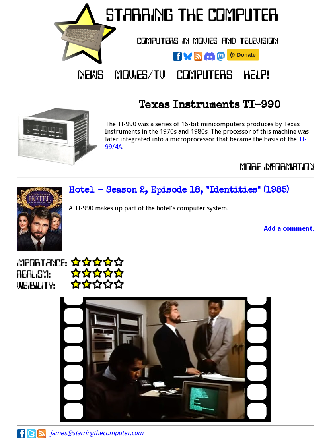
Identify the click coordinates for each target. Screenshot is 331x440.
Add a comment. (289, 228)
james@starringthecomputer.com (96, 433)
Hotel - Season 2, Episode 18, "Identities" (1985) (179, 190)
